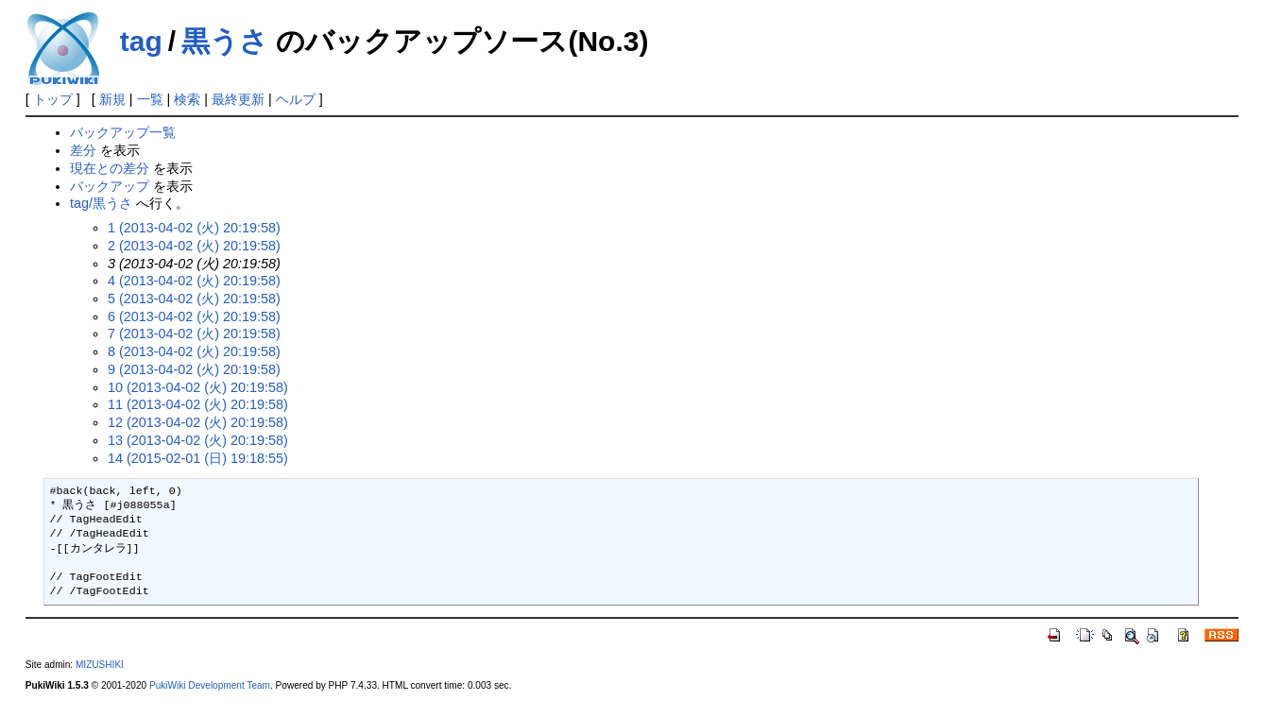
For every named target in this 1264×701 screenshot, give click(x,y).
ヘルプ (296, 99)
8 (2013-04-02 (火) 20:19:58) (194, 351)
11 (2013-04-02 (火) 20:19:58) (198, 404)
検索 (187, 99)
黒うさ (224, 41)
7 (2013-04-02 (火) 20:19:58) (194, 333)
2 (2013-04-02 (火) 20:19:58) (194, 245)
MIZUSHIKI (100, 664)
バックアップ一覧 (123, 132)
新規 (112, 99)
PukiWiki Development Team (209, 685)
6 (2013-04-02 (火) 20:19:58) (194, 316)
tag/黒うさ (101, 203)
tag (141, 41)
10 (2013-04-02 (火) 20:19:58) (198, 387)
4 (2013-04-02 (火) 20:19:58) (194, 280)
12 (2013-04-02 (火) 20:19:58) (198, 422)
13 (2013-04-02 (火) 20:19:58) (198, 440)
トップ (53, 99)
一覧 (150, 99)
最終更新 (238, 99)
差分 (83, 150)
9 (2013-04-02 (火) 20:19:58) (194, 369)
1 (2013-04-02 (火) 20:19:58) (194, 227)
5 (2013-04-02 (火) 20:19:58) (194, 298)
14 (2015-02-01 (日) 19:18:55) (198, 458)
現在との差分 (109, 168)
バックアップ (109, 186)
